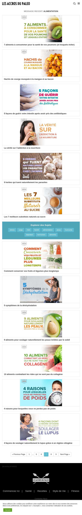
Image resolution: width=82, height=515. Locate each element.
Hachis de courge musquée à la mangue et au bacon (28, 79)
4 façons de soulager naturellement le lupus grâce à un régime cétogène (38, 443)
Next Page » (65, 454)
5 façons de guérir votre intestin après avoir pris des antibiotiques (35, 113)
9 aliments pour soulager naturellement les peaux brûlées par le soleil (37, 340)
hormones (41, 235)
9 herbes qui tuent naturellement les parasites (25, 182)
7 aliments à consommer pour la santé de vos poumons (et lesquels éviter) (39, 45)
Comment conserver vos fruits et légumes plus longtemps (31, 271)
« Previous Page (18, 454)
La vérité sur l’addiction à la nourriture (22, 148)
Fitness (75, 491)
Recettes (42, 491)
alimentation (48, 230)
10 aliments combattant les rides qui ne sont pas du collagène (33, 374)
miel (28, 230)
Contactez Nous (41, 499)
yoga (21, 230)
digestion (29, 235)
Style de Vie (59, 491)
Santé (36, 230)
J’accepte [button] (8, 510)
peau (59, 230)
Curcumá (68, 230)
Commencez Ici (11, 491)
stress (12, 230)
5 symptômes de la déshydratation (20, 305)
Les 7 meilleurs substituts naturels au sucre (24, 217)
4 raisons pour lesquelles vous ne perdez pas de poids (30, 409)
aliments (52, 235)
